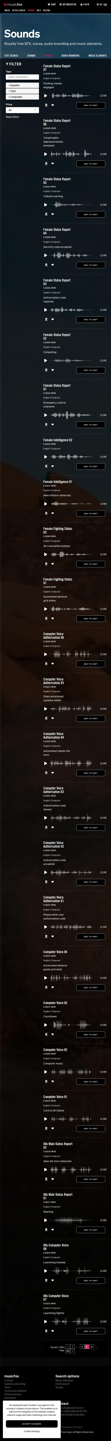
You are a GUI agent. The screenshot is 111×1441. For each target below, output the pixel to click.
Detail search (63, 1384)
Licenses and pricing (14, 1384)
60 (67, 1353)
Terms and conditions (15, 1390)
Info (39, 10)
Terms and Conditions (61, 1427)
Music (7, 10)
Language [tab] (15, 96)
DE (101, 4)
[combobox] (22, 110)
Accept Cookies (31, 1424)
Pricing (47, 10)
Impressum (10, 1397)
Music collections (64, 1380)
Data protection (12, 1394)
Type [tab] (12, 91)
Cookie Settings (32, 1431)
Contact (8, 1380)
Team (7, 1387)
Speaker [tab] (14, 85)
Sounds (31, 10)
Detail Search (19, 10)
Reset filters (12, 116)
